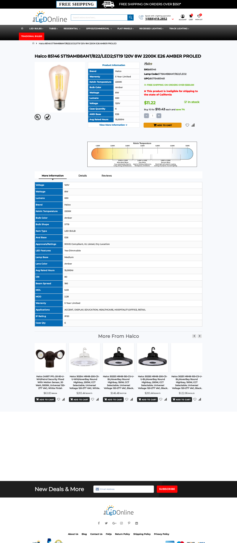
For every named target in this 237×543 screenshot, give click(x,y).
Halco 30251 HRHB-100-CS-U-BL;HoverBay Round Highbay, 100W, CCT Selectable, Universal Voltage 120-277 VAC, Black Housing (186, 383)
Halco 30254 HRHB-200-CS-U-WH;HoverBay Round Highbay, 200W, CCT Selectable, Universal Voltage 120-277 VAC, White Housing (84, 383)
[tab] (53, 176)
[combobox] (102, 17)
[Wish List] (199, 17)
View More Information (113, 124)
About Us (73, 533)
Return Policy (122, 533)
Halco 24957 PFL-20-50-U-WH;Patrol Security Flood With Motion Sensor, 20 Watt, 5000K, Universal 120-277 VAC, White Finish (50, 382)
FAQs (109, 533)
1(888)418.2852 (156, 19)
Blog (84, 533)
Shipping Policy (142, 533)
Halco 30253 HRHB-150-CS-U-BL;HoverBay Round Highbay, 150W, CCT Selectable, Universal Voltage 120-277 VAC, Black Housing (118, 383)
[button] (187, 124)
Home (33, 43)
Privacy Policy (161, 533)
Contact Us (96, 533)
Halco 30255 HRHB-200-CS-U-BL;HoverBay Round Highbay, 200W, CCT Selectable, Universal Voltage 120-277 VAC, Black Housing (152, 383)
